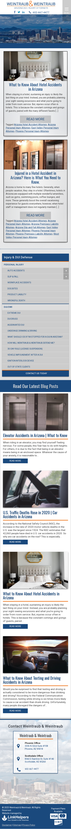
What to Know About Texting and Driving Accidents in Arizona (32, 680)
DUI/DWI (8, 307)
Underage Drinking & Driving (22, 331)
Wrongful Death (16, 300)
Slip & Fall (13, 277)
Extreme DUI (14, 313)
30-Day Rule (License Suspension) (25, 349)
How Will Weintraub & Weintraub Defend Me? (31, 343)
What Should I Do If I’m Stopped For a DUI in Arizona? (35, 337)
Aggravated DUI (16, 325)
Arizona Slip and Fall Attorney (30, 227)
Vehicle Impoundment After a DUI (25, 355)
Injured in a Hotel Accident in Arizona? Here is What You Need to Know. (35, 177)
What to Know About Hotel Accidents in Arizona (35, 87)
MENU (67, 13)
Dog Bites (13, 289)
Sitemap (17, 825)
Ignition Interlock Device (21, 361)
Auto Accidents (16, 271)
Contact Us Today (36, 373)
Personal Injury (14, 264)
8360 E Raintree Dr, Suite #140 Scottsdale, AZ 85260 (39, 760)
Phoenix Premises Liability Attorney (33, 234)
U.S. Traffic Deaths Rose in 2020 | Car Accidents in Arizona (30, 514)
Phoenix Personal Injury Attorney (32, 131)
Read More (35, 119)
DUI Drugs (13, 319)
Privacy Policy (28, 825)
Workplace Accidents (19, 282)
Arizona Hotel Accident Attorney (30, 124)
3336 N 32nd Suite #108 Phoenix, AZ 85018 (36, 747)
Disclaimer (7, 825)
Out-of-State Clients (19, 367)
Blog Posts (49, 386)
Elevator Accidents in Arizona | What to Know (35, 435)
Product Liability (17, 294)
